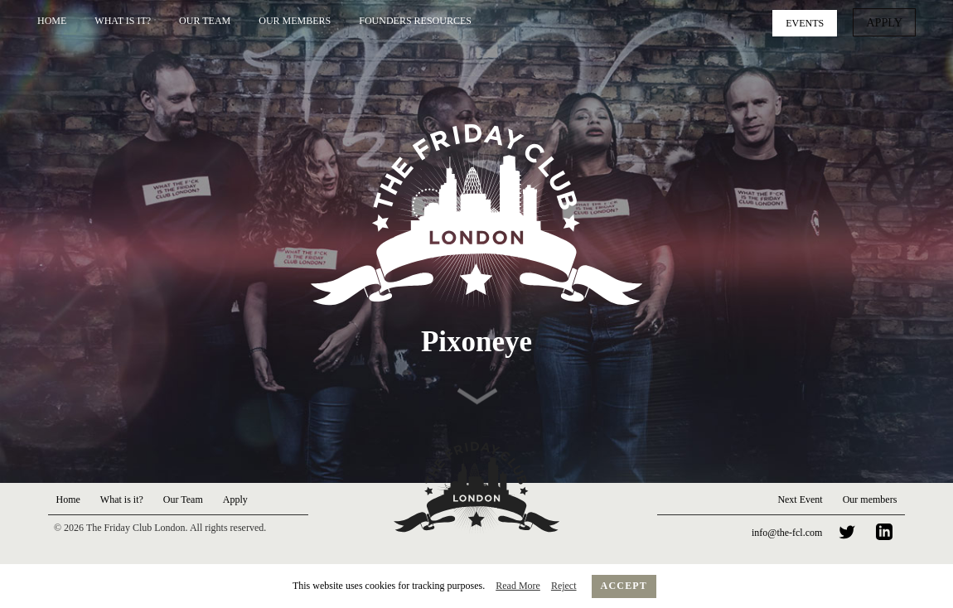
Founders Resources (415, 21)
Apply (887, 21)
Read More (518, 585)
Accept (624, 585)
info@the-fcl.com (787, 532)
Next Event (799, 499)
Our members (870, 499)
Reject (564, 585)
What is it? (122, 21)
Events (810, 21)
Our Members (295, 21)
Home (51, 21)
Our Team (204, 21)
